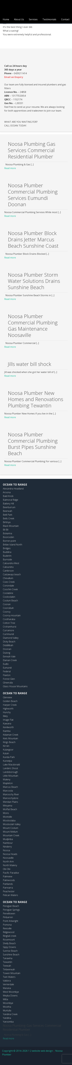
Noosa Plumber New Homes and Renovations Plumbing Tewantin (35, 399)
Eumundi (7, 667)
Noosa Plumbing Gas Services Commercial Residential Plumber (31, 150)
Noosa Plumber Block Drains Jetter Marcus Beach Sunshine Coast (33, 239)
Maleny (6, 779)
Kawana (7, 723)
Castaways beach (12, 574)
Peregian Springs (11, 909)
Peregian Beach (11, 906)
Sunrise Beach (10, 950)
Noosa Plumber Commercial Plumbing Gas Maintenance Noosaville (33, 325)
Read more (10, 168)
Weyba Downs (10, 995)
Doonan (7, 649)
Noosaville (8, 857)
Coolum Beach (10, 600)
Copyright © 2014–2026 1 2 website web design (27, 1050)
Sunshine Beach (11, 954)
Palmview (7, 876)
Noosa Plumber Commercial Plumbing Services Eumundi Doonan (33, 194)
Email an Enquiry (13, 77)
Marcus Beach (10, 786)
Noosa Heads (10, 854)
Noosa (6, 850)
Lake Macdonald (11, 764)
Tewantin (7, 962)
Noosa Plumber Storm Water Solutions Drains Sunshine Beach (34, 281)
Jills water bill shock (29, 364)
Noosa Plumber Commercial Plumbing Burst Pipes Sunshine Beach (33, 444)
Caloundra (8, 567)
